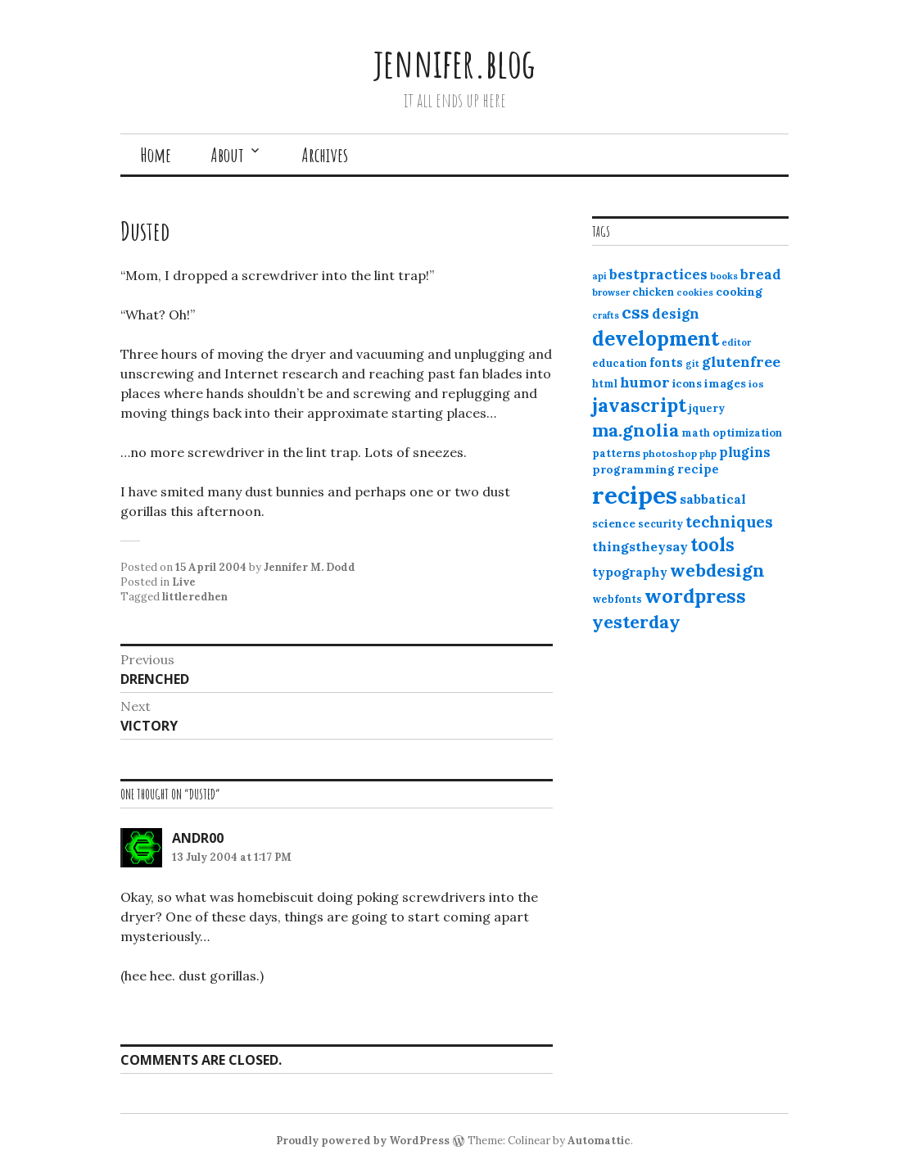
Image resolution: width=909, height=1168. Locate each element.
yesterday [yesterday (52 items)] (636, 621)
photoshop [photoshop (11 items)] (670, 453)
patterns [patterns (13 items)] (616, 453)
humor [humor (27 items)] (645, 382)
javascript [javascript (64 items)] (639, 405)
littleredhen (195, 597)
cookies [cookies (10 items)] (694, 292)
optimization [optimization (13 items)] (747, 433)
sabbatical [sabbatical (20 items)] (713, 499)
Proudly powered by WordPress (363, 1141)
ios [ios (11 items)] (756, 384)
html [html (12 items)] (604, 384)
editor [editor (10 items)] (736, 342)
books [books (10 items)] (724, 276)
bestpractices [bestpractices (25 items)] (658, 274)
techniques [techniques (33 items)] (729, 522)
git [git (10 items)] (692, 363)
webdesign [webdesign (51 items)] (717, 570)
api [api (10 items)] (599, 276)
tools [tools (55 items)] (712, 544)
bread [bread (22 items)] (760, 274)
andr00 (198, 838)
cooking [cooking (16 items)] (739, 291)
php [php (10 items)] (708, 454)
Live (184, 582)
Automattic (599, 1141)
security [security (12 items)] (660, 524)
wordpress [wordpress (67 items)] (695, 595)
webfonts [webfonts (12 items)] (617, 599)
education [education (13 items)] (619, 363)
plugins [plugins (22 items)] (745, 452)
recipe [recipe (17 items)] (698, 469)
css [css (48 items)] (635, 312)
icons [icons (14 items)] (687, 383)
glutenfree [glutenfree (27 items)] (741, 361)
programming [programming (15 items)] (633, 469)
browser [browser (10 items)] (611, 292)
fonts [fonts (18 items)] (666, 362)
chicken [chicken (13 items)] (653, 292)
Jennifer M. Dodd (309, 567)
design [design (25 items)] (675, 314)
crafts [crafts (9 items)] (605, 315)
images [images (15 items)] (725, 383)
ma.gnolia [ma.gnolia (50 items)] (635, 430)
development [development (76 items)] (655, 338)
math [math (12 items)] (695, 433)
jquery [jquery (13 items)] (707, 408)
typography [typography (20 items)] (629, 572)
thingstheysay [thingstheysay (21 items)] (640, 546)
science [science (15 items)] (613, 523)
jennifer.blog (454, 63)
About (227, 155)
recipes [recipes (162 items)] (634, 494)
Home (155, 155)
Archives (324, 155)
